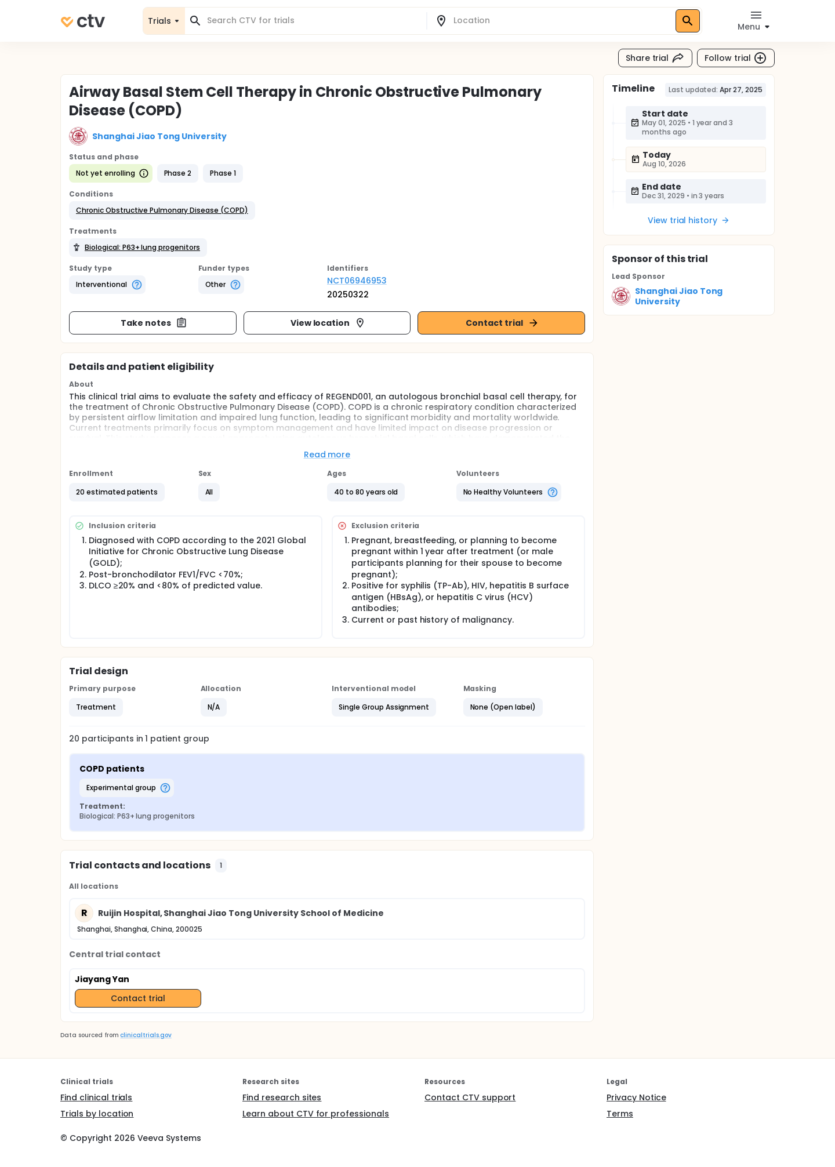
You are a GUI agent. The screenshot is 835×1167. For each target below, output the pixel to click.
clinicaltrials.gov (145, 1035)
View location (328, 323)
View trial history (689, 220)
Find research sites (281, 1097)
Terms (620, 1113)
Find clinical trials (96, 1097)
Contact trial (502, 323)
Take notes (154, 323)
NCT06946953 (357, 280)
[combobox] (312, 20)
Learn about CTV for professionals (315, 1113)
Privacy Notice (636, 1097)
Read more (327, 454)
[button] (162, 210)
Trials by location (96, 1113)
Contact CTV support (469, 1097)
